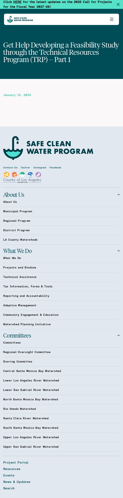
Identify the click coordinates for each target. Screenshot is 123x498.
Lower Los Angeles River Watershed (31, 380)
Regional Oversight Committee (27, 352)
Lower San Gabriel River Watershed (31, 390)
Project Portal (16, 462)
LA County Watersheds (20, 239)
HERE (17, 2)
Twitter (25, 167)
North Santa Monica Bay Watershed (30, 399)
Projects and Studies (19, 267)
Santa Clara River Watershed (26, 418)
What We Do (61, 251)
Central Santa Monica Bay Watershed (32, 371)
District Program (16, 230)
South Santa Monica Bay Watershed (30, 428)
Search (8, 488)
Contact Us (10, 167)
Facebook (55, 167)
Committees (61, 335)
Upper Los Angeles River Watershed (31, 437)
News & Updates (17, 482)
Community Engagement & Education (30, 315)
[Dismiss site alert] (120, 4)
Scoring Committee (17, 361)
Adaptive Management (19, 305)
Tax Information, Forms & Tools (28, 286)
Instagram (39, 167)
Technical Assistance (20, 277)
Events (8, 475)
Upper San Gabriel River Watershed (31, 446)
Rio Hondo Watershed (19, 409)
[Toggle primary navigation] (112, 19)
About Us (61, 194)
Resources (11, 469)
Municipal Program (17, 211)
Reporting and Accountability (26, 296)
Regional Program (16, 220)
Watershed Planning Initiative (27, 324)
